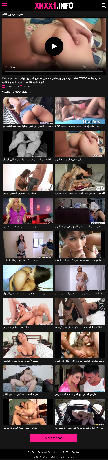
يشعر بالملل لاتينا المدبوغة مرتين (20, 427)
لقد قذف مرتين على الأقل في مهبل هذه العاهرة (80, 193)
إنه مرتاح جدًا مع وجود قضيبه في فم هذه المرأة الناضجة (80, 260)
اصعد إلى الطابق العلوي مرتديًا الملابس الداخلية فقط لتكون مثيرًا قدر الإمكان (80, 327)
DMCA (31, 452)
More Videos (53, 438)
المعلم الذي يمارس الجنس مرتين (20, 193)
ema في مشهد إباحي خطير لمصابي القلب (77, 126)
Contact (76, 452)
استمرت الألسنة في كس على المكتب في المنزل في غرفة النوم (80, 226)
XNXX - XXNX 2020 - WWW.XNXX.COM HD (54, 5)
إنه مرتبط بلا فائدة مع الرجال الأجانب (22, 260)
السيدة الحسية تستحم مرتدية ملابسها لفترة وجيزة (80, 293)
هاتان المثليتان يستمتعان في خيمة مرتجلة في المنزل (28, 293)
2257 (65, 452)
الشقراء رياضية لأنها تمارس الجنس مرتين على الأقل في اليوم (80, 360)
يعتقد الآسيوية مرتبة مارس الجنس (21, 360)
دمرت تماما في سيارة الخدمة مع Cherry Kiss (79, 427)
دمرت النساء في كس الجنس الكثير (21, 394)
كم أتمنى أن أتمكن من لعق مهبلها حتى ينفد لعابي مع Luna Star (28, 126)
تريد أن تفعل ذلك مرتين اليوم (70, 159)
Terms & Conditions (48, 452)
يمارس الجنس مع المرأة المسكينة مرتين (76, 394)
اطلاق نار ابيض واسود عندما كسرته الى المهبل (27, 159)
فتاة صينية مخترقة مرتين (16, 327)
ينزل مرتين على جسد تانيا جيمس (20, 226)
